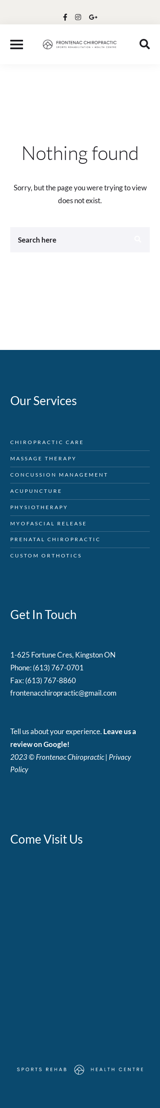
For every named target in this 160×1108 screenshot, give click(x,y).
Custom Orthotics (46, 555)
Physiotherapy (39, 507)
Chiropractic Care (47, 442)
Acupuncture (36, 491)
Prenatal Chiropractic (55, 539)
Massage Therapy (43, 458)
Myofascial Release (48, 523)
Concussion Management (59, 474)
